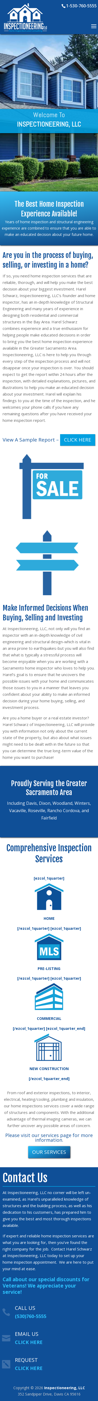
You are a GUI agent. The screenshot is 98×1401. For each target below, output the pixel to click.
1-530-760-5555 (81, 6)
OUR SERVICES (49, 1152)
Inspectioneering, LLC (64, 1387)
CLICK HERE (77, 439)
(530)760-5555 (30, 1316)
